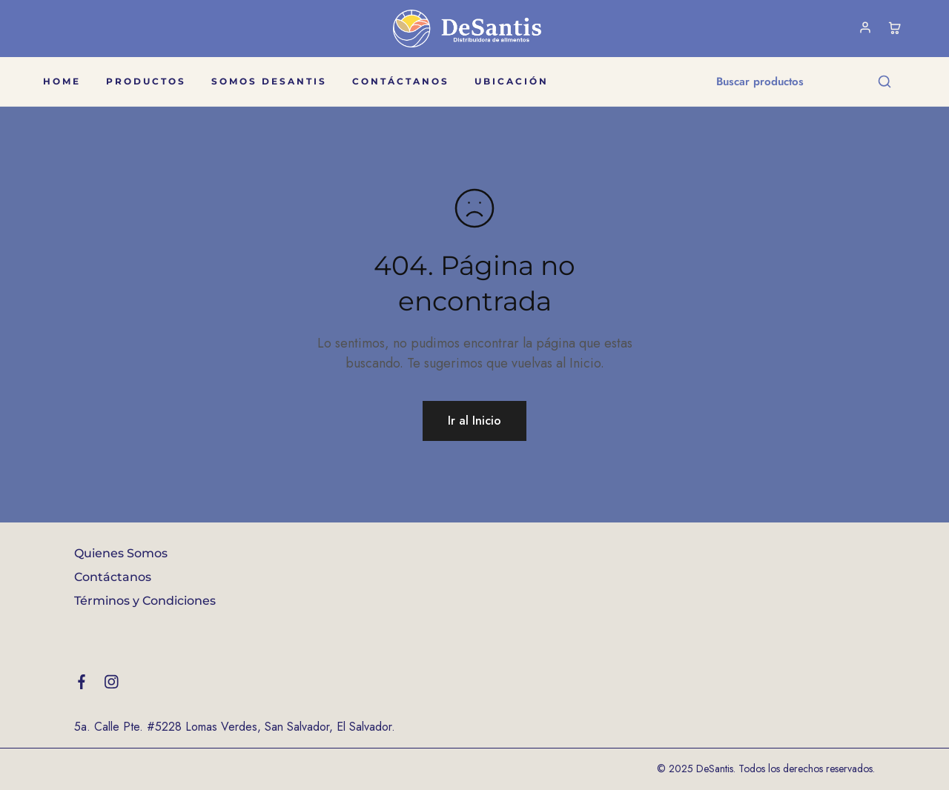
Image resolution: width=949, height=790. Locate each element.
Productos (146, 81)
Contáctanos (400, 81)
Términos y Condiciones (145, 601)
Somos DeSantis (269, 81)
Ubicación (511, 81)
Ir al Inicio (474, 420)
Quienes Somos (121, 553)
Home (62, 81)
